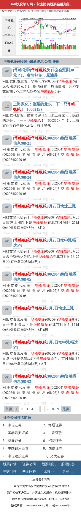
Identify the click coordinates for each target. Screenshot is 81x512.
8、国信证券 (52, 448)
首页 (8, 409)
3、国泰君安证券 (16, 433)
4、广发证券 (52, 433)
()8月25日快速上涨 (44, 206)
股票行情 (39, 10)
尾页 (65, 409)
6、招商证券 (52, 440)
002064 (9, 35)
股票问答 (68, 464)
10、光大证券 (53, 456)
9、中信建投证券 (16, 456)
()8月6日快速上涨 (43, 308)
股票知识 (49, 464)
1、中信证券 (12, 425)
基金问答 (29, 471)
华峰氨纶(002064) (59, 10)
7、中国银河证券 (16, 448)
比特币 (48, 471)
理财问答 (10, 471)
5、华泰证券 (12, 440)
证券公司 (29, 464)
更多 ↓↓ (68, 471)
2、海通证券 (52, 425)
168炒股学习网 (22, 4)
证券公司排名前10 (17, 417)
